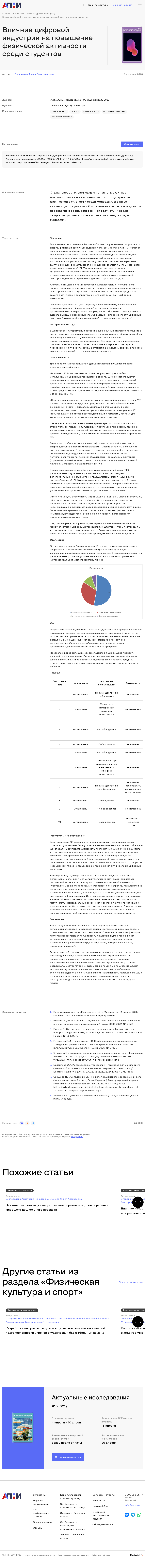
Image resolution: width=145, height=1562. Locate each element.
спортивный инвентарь (63, 116)
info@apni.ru (77, 1136)
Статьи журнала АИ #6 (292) (41, 14)
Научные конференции (41, 1501)
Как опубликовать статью (41, 1512)
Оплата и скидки (42, 1521)
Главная (6, 14)
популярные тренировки (118, 111)
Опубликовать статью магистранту (72, 1504)
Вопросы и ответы (102, 1494)
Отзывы (37, 1527)
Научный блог (99, 1505)
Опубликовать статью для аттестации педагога (68, 1526)
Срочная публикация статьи (72, 1514)
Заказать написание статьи (72, 1539)
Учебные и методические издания (99, 1514)
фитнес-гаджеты (93, 111)
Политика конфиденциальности (39, 1557)
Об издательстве (101, 1523)
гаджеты (76, 111)
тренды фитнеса (60, 111)
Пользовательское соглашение (73, 1557)
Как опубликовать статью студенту (70, 1495)
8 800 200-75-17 (133, 1494)
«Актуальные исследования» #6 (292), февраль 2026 (81, 100)
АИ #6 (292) (18, 14)
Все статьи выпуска (131, 1281)
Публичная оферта (100, 1557)
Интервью (97, 1500)
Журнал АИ (40, 1494)
